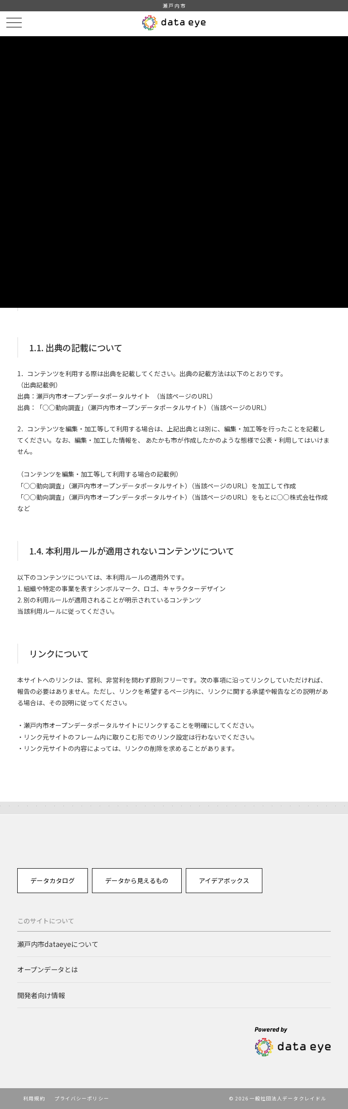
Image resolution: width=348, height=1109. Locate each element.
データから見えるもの (137, 880)
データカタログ (52, 880)
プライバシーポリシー (81, 1098)
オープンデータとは (47, 969)
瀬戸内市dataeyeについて (57, 944)
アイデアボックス (224, 880)
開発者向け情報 (41, 995)
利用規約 (34, 1098)
